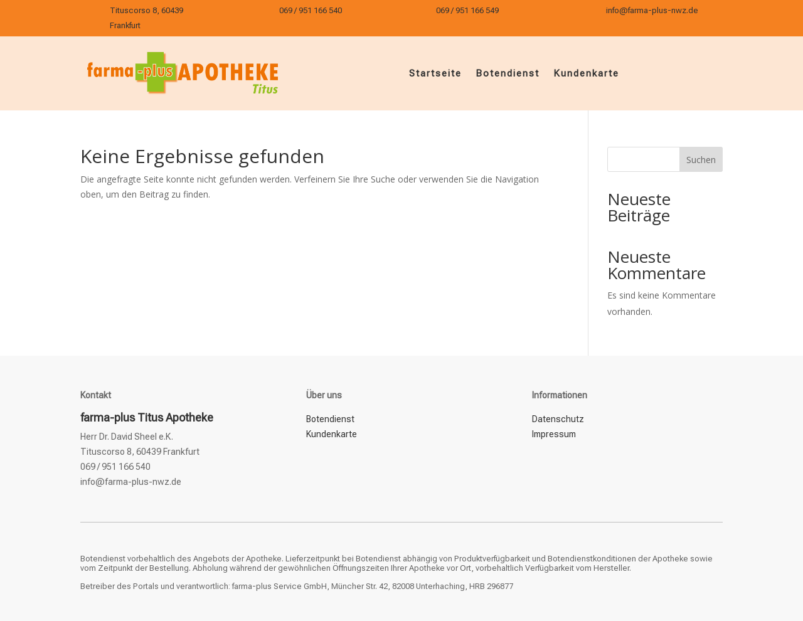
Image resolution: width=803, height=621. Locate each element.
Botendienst (508, 73)
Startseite (435, 73)
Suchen (701, 160)
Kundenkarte (586, 73)
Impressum (554, 434)
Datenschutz (558, 419)
